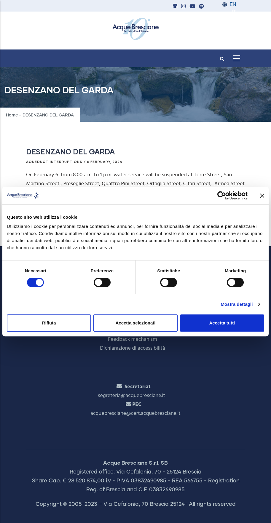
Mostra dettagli (237, 304)
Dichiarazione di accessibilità (132, 348)
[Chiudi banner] (262, 195)
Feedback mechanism (132, 339)
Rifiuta (49, 322)
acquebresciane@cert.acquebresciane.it (135, 413)
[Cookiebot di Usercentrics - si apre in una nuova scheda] (222, 195)
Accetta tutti (222, 322)
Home (12, 115)
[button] (174, 6)
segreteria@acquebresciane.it (131, 395)
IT (234, 12)
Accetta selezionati (135, 322)
